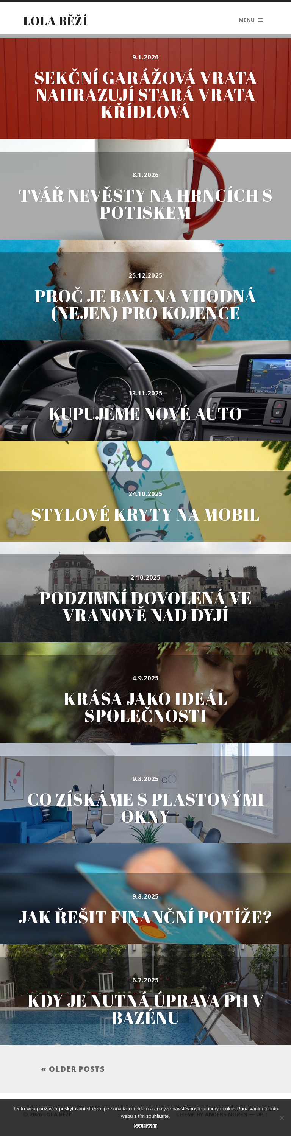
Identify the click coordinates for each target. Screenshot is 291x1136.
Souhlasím (145, 1126)
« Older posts (73, 1069)
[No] (281, 1118)
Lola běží (55, 20)
